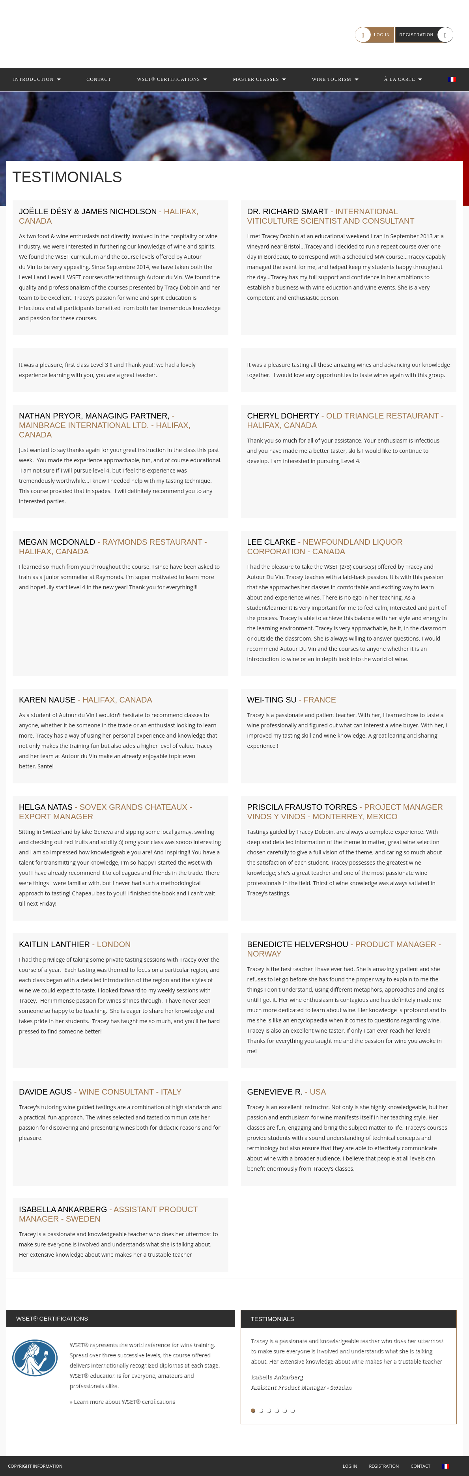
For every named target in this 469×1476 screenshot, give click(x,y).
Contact (98, 79)
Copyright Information (35, 1466)
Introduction (33, 79)
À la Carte (399, 79)
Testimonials (272, 1318)
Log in (350, 1466)
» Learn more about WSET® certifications (122, 1401)
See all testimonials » (424, 1410)
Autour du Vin (55, 34)
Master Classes (256, 79)
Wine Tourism (331, 79)
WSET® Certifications (168, 79)
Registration (384, 1466)
